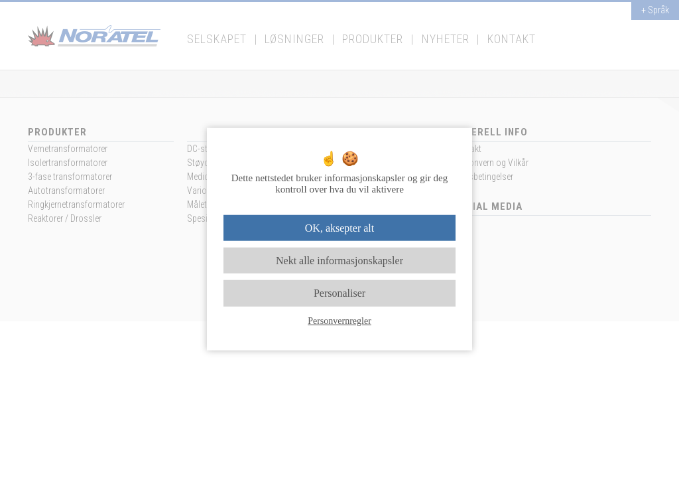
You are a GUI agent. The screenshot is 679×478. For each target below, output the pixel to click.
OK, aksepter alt (339, 228)
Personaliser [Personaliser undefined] (339, 293)
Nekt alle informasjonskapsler (339, 260)
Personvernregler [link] (339, 320)
